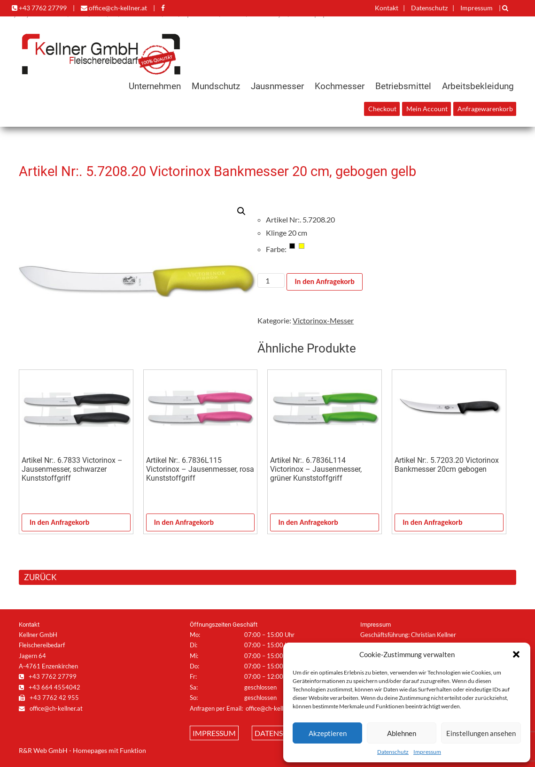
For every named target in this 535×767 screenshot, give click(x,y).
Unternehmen (155, 86)
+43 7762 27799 (39, 8)
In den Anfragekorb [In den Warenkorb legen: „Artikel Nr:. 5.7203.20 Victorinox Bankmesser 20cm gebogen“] (432, 522)
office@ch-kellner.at (114, 8)
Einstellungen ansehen (481, 733)
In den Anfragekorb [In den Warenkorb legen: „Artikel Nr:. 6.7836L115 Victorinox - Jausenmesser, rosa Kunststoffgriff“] (184, 522)
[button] (516, 654)
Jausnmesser (277, 86)
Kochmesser (339, 86)
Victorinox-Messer (323, 320)
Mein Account (427, 109)
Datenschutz (393, 751)
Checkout (382, 109)
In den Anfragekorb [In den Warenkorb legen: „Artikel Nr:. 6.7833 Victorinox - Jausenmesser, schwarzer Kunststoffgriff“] (59, 522)
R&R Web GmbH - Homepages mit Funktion (82, 750)
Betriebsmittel (403, 86)
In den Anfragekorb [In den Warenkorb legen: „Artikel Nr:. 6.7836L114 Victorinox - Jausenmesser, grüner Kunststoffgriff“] (308, 522)
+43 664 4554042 (49, 687)
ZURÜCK (40, 577)
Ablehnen (401, 733)
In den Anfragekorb (324, 281)
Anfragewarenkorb (485, 109)
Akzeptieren (328, 733)
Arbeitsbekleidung (478, 86)
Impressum (427, 751)
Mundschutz (216, 86)
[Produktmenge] (271, 280)
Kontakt (386, 8)
